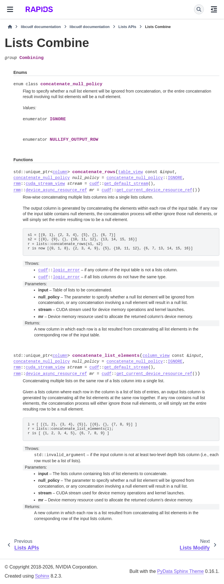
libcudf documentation (41, 27)
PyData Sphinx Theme (180, 571)
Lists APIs (127, 27)
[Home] (10, 26)
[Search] (199, 9)
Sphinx (42, 575)
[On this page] (214, 9)
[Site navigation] (10, 9)
